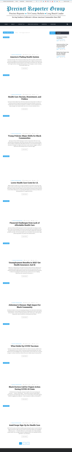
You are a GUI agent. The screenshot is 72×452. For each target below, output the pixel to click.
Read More (24, 68)
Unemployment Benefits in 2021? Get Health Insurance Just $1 (24, 263)
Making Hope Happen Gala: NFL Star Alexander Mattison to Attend (63, 53)
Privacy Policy (29, 1)
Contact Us (21, 24)
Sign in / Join (66, 1)
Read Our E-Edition (33, 24)
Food (17, 1)
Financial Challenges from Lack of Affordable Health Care (25, 224)
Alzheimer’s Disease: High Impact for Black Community (25, 306)
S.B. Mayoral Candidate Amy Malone (62, 37)
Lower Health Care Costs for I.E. (24, 183)
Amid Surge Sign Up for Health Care (24, 425)
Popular (58, 33)
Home (6, 24)
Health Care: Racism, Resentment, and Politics (24, 98)
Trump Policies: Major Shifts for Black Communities (24, 137)
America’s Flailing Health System (24, 57)
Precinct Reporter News (8, 1)
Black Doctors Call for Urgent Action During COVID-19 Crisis (24, 388)
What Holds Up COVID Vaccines (24, 346)
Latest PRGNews (6, 37)
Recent (52, 33)
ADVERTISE (44, 24)
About (13, 24)
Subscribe (22, 1)
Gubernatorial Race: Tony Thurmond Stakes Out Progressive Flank (62, 45)
